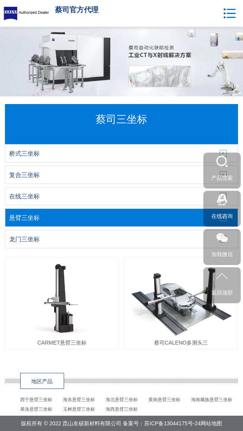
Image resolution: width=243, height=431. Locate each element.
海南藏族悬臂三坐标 (211, 399)
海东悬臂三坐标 (79, 399)
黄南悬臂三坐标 (164, 399)
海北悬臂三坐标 (122, 399)
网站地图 (211, 423)
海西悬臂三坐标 (122, 409)
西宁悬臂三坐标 (36, 399)
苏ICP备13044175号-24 (172, 423)
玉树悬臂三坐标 (79, 409)
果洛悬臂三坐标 (36, 409)
